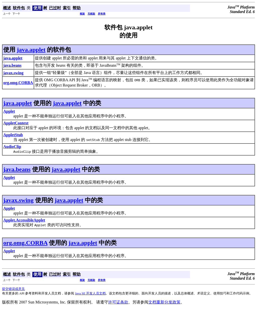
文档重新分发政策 (164, 302)
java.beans (17, 169)
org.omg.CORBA (25, 243)
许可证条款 (118, 302)
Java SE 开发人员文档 (90, 293)
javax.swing (18, 200)
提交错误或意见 (13, 289)
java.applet (31, 49)
